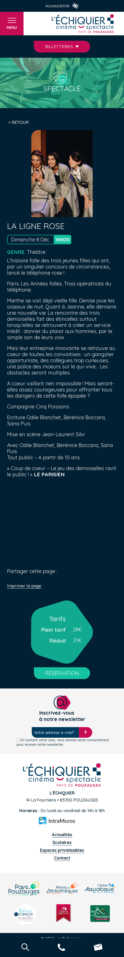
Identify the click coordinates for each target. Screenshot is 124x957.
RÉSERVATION (62, 673)
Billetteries (62, 46)
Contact (62, 858)
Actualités (62, 834)
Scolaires (62, 842)
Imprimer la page (24, 586)
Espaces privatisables (62, 850)
